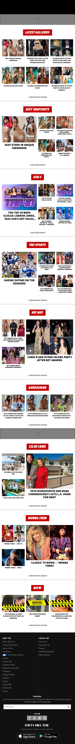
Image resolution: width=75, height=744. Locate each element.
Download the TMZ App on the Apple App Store (27, 736)
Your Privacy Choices (13, 655)
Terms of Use (8, 648)
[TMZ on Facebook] (29, 718)
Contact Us (43, 642)
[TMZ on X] (34, 718)
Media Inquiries (44, 655)
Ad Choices (7, 652)
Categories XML (8, 675)
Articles (5, 658)
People (5, 681)
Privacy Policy (32, 702)
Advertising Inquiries (46, 652)
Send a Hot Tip (44, 645)
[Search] (71, 3)
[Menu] (3, 3)
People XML (7, 685)
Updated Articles (9, 665)
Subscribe (68, 706)
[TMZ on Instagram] (44, 718)
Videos (5, 691)
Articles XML (7, 661)
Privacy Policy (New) (10, 645)
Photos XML (7, 688)
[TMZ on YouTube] (39, 718)
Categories (7, 671)
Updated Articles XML (11, 668)
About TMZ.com (9, 642)
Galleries (6, 678)
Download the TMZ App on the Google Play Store (48, 736)
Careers (42, 648)
